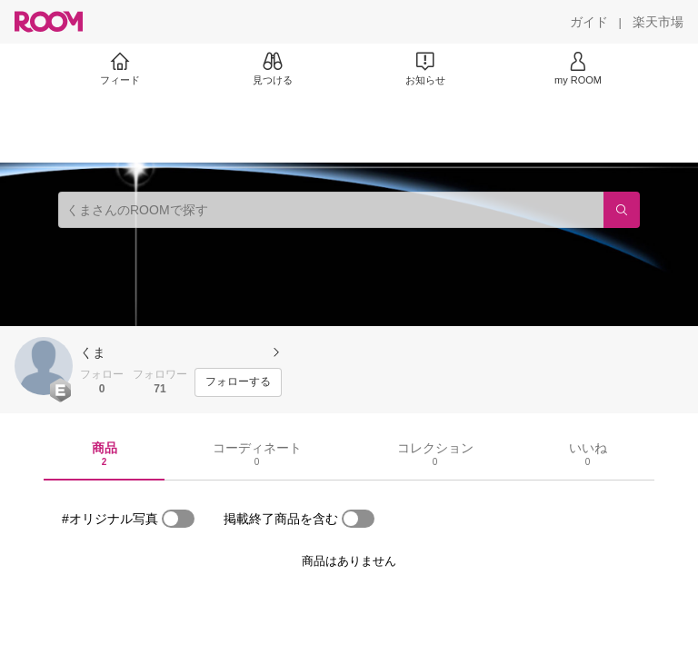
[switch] (178, 519)
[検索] (621, 210)
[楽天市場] (658, 22)
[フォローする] (238, 382)
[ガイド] (589, 22)
